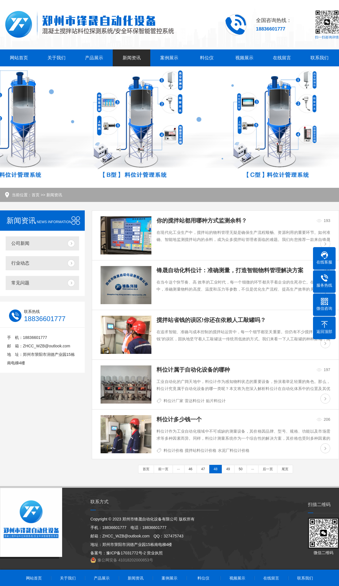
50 (240, 469)
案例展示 (169, 57)
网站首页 (19, 57)
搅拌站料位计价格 (200, 450)
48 (215, 469)
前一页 (163, 469)
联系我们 (319, 57)
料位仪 (207, 57)
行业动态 (20, 263)
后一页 (268, 469)
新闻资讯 (132, 57)
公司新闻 (20, 243)
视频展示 (244, 57)
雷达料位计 (195, 400)
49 (228, 469)
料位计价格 (173, 450)
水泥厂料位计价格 (233, 450)
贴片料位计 (216, 400)
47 (203, 469)
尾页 (285, 469)
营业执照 (155, 553)
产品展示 (94, 57)
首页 (36, 195)
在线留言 (282, 57)
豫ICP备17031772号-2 (126, 553)
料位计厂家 (173, 400)
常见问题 (20, 282)
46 (190, 469)
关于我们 (56, 57)
